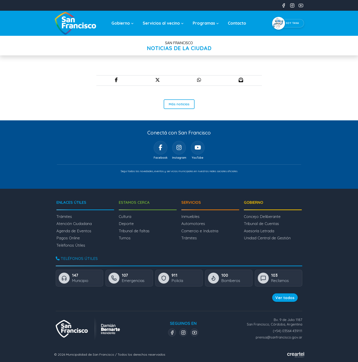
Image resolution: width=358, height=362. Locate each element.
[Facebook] (160, 148)
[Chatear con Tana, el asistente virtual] (289, 23)
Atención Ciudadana (74, 223)
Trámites (64, 216)
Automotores (193, 223)
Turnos (125, 237)
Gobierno (122, 23)
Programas (206, 23)
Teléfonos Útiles (70, 245)
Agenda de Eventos (73, 230)
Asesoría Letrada (259, 230)
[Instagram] (179, 148)
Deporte (126, 223)
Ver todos (285, 297)
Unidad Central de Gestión (267, 237)
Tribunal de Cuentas (261, 223)
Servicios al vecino (163, 23)
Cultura (125, 216)
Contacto (237, 23)
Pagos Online (68, 237)
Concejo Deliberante (262, 216)
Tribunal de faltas (134, 230)
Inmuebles (190, 216)
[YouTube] (198, 148)
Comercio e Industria (199, 230)
